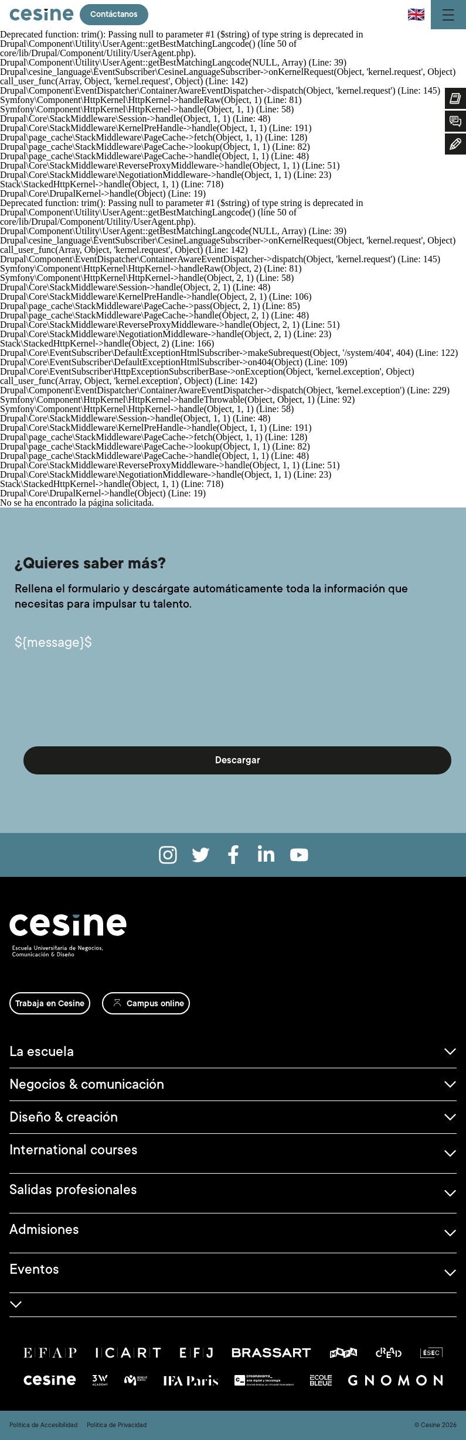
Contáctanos (115, 14)
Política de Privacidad (117, 1425)
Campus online (155, 1003)
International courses (73, 1149)
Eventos (34, 1269)
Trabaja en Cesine (49, 1003)
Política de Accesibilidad (43, 1425)
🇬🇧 (416, 15)
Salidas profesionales (73, 1189)
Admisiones (44, 1229)
